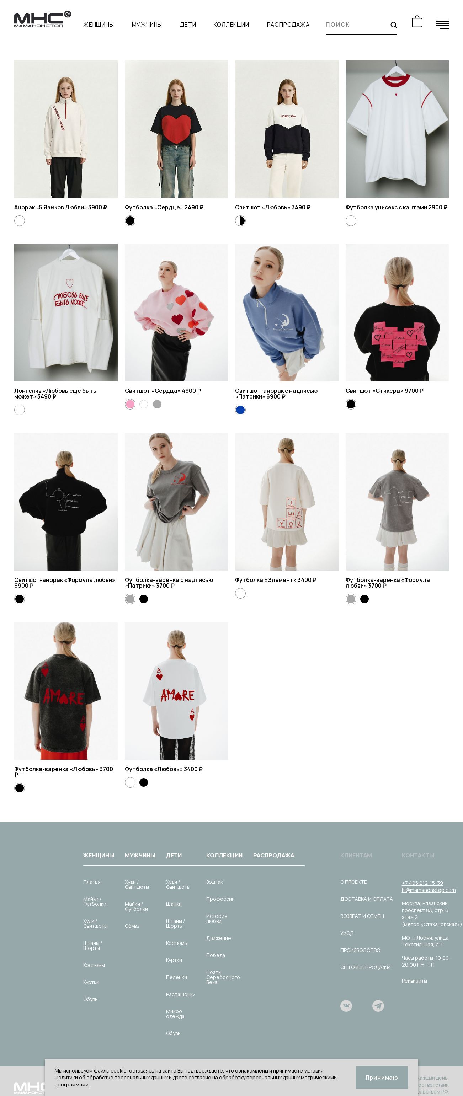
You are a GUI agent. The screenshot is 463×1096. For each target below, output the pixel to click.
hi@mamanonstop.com (429, 890)
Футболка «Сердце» (154, 207)
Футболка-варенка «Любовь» (57, 769)
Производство (360, 950)
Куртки (91, 982)
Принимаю (382, 1077)
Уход (347, 933)
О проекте (353, 881)
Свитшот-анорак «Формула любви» (64, 580)
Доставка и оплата (366, 898)
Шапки (174, 903)
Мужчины (147, 24)
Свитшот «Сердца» (153, 391)
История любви (216, 918)
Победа (215, 955)
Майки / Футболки (94, 901)
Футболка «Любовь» (154, 769)
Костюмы (94, 965)
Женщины (98, 24)
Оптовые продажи (365, 967)
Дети (188, 24)
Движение (218, 938)
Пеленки (176, 977)
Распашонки (181, 994)
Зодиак (214, 881)
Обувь (90, 999)
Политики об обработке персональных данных (111, 1077)
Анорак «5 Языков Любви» (51, 207)
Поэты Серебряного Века (223, 977)
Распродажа (288, 24)
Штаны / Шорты (92, 945)
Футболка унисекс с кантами (387, 207)
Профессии (220, 898)
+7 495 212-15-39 (422, 883)
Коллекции (231, 24)
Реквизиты (414, 980)
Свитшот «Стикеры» (375, 391)
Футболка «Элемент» (266, 580)
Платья (92, 881)
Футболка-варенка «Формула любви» (388, 582)
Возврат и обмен (362, 916)
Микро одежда (175, 1014)
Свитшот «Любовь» (263, 207)
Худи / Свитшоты (95, 923)
